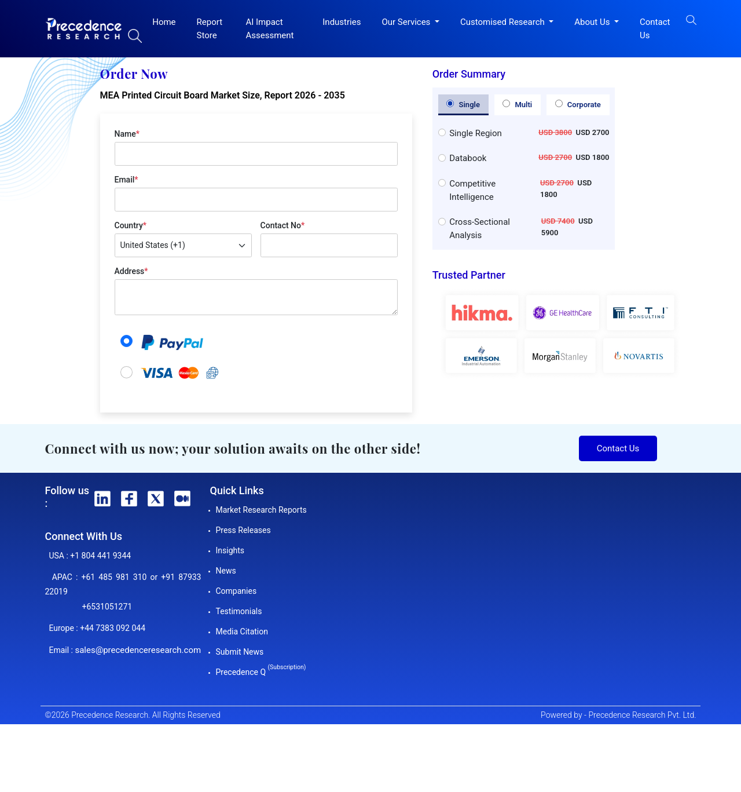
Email (126, 179)
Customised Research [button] (503, 22)
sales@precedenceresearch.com (138, 650)
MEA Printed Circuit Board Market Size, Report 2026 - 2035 (222, 95)
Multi (517, 104)
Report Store (210, 29)
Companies (236, 591)
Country (130, 225)
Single (463, 104)
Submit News (240, 651)
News (226, 570)
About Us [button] (593, 22)
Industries (341, 22)
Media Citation (242, 631)
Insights (230, 550)
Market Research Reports (261, 509)
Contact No (283, 225)
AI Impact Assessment (269, 29)
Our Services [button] (406, 22)
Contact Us (655, 29)
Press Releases (243, 530)
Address (131, 271)
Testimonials (239, 611)
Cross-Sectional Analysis (479, 228)
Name (127, 133)
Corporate (578, 104)
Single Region (475, 133)
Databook (467, 158)
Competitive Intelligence (472, 190)
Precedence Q (261, 672)
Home (163, 22)
